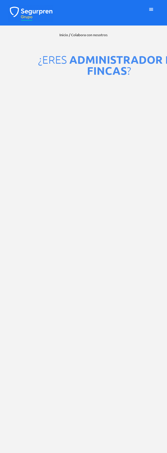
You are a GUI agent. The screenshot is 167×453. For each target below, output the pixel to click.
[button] (151, 9)
